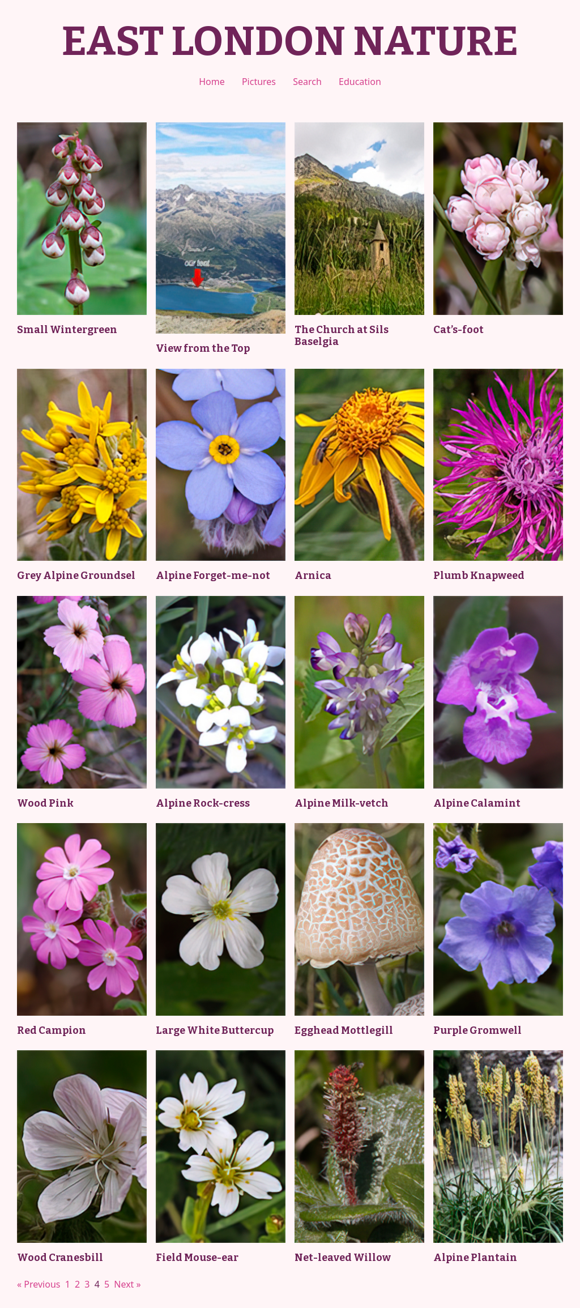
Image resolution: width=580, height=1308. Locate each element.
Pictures (259, 81)
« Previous (38, 1284)
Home (212, 81)
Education (360, 81)
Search (307, 81)
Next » (127, 1284)
